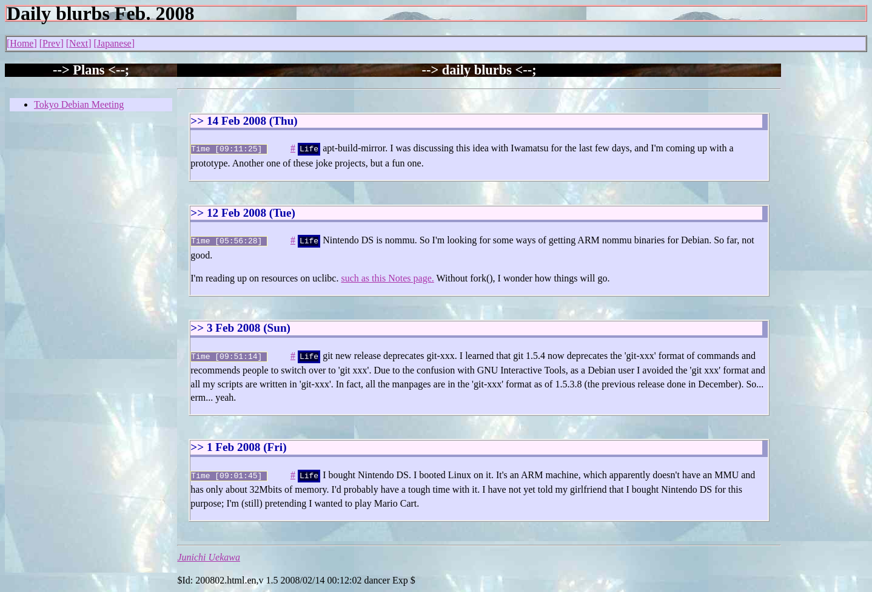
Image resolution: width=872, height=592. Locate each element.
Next (78, 43)
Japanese (114, 43)
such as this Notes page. (387, 276)
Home (21, 43)
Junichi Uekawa (208, 552)
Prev (51, 43)
